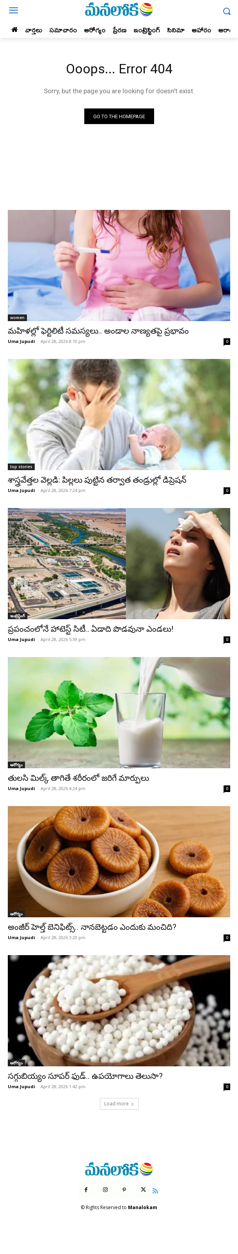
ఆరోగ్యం (16, 764)
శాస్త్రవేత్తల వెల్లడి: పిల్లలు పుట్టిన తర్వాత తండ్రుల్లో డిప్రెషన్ (97, 480)
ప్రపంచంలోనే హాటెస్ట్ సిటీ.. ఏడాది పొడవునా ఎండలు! (90, 629)
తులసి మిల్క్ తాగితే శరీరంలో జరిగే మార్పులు (78, 778)
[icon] (155, 1190)
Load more (119, 1103)
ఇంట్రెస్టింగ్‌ (17, 615)
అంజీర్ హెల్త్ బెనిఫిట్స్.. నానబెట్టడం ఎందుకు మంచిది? (92, 927)
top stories (21, 466)
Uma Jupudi (21, 341)
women (17, 317)
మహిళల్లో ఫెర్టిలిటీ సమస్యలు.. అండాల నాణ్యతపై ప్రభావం (98, 331)
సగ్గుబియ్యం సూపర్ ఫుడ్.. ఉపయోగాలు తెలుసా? (85, 1076)
